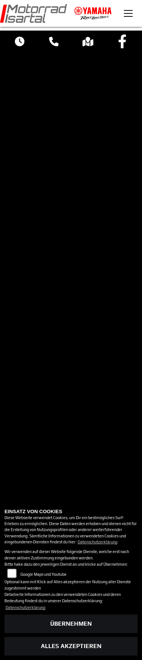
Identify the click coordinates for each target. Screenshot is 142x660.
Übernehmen (71, 623)
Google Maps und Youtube (43, 574)
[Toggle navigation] (128, 13)
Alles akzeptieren (71, 646)
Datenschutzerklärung (97, 542)
